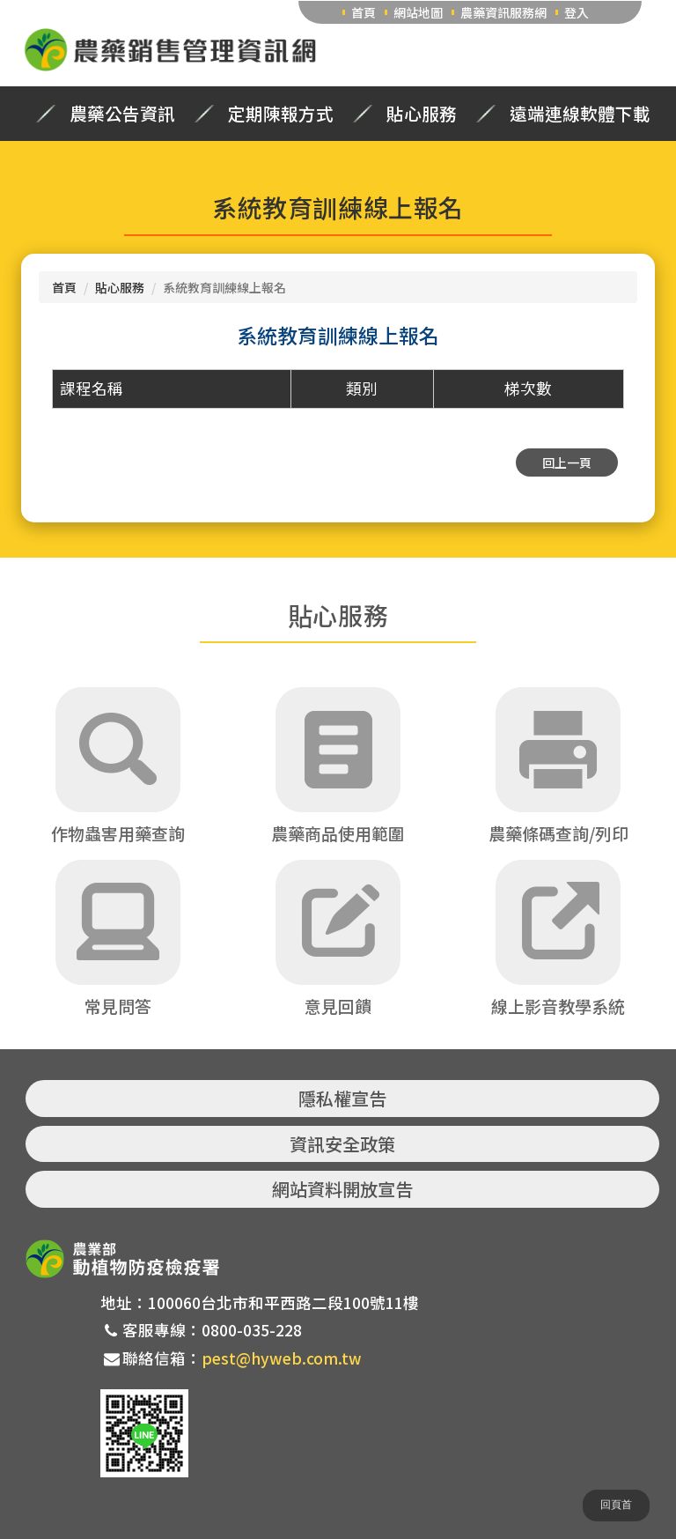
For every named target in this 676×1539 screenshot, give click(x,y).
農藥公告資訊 (122, 113)
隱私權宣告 (342, 1098)
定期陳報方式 (281, 113)
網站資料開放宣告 (342, 1189)
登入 (576, 12)
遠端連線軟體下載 (580, 113)
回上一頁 (567, 462)
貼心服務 (421, 113)
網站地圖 (418, 12)
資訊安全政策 (342, 1144)
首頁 (363, 12)
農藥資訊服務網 (503, 12)
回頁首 (616, 1504)
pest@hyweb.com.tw (282, 1358)
